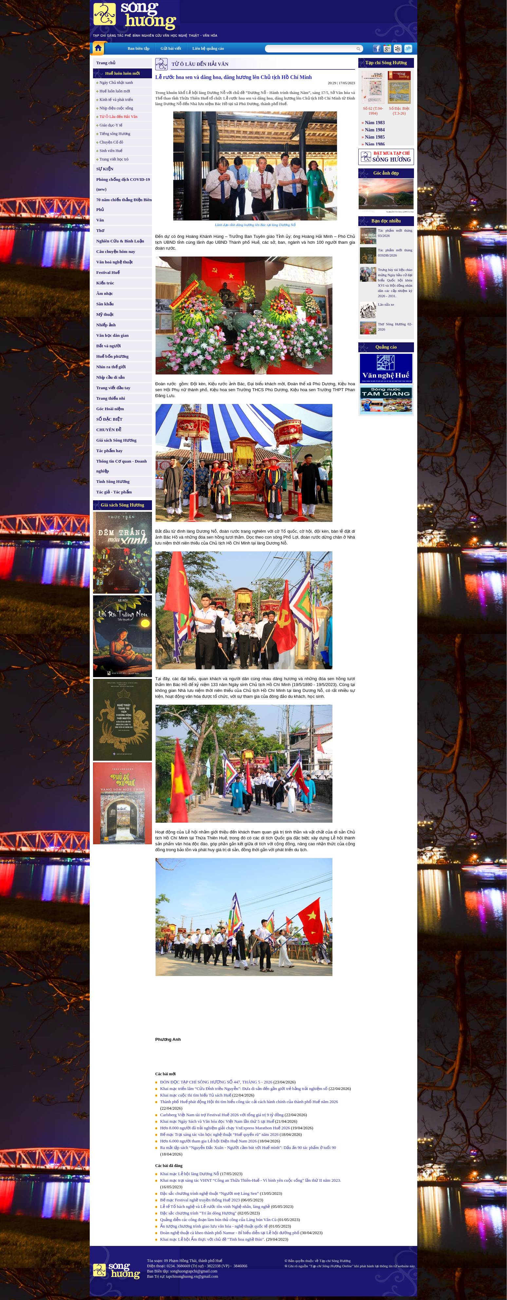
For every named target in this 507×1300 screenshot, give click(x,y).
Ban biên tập (138, 48)
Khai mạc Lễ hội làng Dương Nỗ (189, 1173)
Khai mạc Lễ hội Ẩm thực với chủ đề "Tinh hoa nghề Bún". (212, 1239)
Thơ (100, 230)
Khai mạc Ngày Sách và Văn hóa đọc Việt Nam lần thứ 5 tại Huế (217, 1121)
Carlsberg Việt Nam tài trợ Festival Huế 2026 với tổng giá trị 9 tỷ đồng (222, 1114)
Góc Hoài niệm (110, 408)
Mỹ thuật (105, 314)
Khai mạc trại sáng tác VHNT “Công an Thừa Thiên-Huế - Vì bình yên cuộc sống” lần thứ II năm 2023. (250, 1180)
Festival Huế (108, 272)
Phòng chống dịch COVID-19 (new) (123, 184)
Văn (100, 220)
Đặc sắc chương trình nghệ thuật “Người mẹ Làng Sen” (209, 1193)
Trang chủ (105, 62)
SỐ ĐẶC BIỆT (109, 419)
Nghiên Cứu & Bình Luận (120, 241)
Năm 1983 (375, 122)
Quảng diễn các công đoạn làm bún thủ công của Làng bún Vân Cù (218, 1219)
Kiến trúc (105, 282)
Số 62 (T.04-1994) (373, 111)
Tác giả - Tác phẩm (114, 491)
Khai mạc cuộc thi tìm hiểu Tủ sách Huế (195, 1095)
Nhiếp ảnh (106, 324)
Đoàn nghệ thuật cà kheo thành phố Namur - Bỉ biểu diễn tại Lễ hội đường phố (229, 1232)
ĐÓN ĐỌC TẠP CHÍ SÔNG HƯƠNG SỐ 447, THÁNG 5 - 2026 (216, 1082)
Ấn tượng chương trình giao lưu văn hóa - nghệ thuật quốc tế (214, 1226)
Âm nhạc (104, 293)
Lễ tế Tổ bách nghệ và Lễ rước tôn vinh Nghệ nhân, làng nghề (215, 1206)
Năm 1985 (375, 137)
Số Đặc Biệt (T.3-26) (399, 111)
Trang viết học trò (114, 159)
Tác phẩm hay (109, 450)
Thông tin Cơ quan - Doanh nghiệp (121, 466)
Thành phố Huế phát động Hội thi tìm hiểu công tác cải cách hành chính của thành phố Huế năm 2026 (249, 1101)
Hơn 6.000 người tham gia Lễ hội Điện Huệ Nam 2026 (209, 1140)
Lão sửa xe (386, 304)
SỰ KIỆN (104, 168)
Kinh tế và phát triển (116, 99)
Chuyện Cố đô (111, 142)
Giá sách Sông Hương (116, 440)
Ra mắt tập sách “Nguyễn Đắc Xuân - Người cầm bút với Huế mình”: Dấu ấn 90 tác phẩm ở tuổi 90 (248, 1147)
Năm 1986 (375, 144)
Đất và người (108, 345)
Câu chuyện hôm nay (115, 251)
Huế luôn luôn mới (122, 73)
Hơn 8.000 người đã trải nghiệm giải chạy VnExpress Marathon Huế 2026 (225, 1127)
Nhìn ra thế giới (111, 366)
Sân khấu (105, 303)
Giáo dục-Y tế (111, 125)
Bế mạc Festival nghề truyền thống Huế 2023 (200, 1199)
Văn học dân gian (112, 335)
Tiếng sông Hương (115, 133)
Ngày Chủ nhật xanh (116, 82)
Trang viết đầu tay (113, 387)
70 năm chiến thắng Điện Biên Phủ (124, 204)
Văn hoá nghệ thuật (114, 261)
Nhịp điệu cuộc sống (116, 108)
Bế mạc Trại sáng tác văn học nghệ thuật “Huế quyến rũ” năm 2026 (219, 1134)
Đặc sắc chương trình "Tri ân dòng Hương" (198, 1213)
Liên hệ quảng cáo (208, 48)
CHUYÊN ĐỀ (108, 429)
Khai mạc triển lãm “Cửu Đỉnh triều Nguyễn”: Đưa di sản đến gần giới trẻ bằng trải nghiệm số (244, 1088)
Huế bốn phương (112, 356)
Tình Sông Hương (113, 481)
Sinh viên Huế (111, 150)
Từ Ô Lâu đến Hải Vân (118, 116)
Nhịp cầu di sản (110, 377)
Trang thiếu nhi (110, 398)
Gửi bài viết (170, 48)
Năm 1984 (375, 129)
